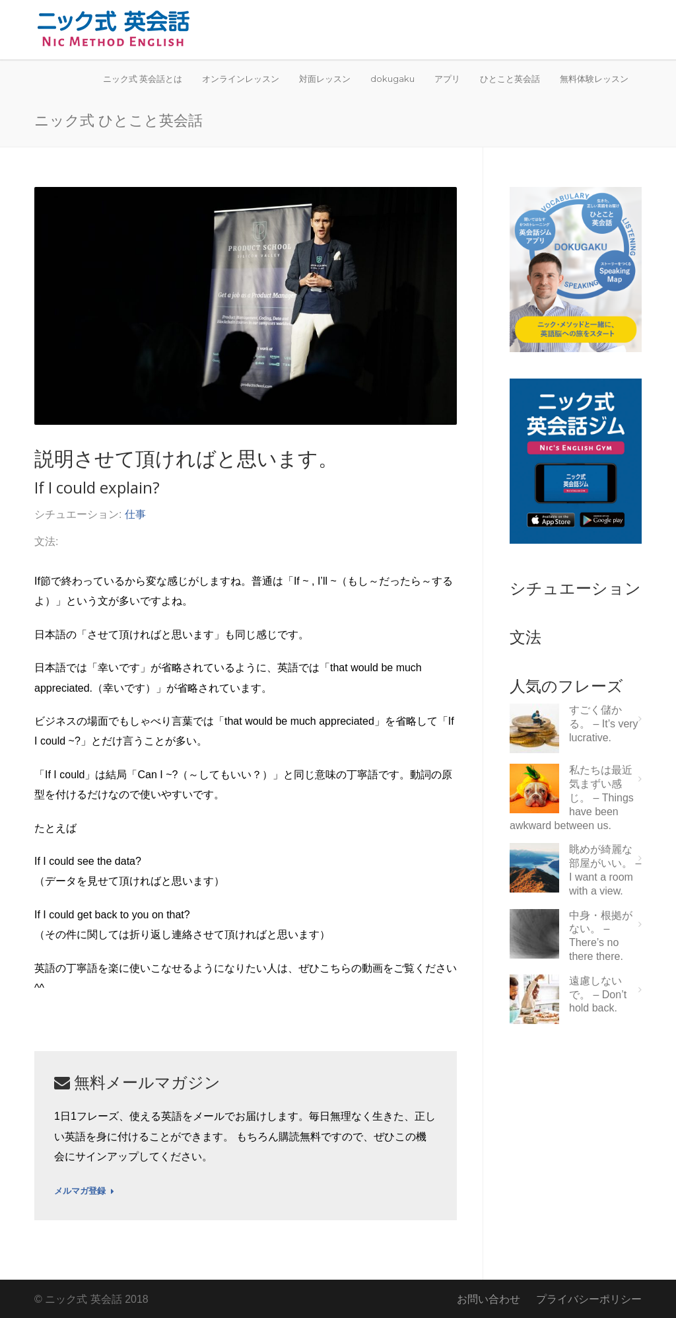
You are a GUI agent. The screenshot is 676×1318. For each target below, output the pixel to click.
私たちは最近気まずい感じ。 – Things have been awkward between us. (572, 797)
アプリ (447, 78)
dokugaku (392, 78)
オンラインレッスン (240, 78)
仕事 (135, 514)
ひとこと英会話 (510, 78)
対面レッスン (325, 78)
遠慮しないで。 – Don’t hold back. (597, 994)
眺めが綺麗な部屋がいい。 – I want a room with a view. (605, 870)
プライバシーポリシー (589, 1299)
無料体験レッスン (594, 78)
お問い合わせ (488, 1299)
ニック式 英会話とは (142, 78)
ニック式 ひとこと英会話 (118, 119)
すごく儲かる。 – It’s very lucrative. (603, 723)
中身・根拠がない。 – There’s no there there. (600, 936)
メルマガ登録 (84, 1191)
